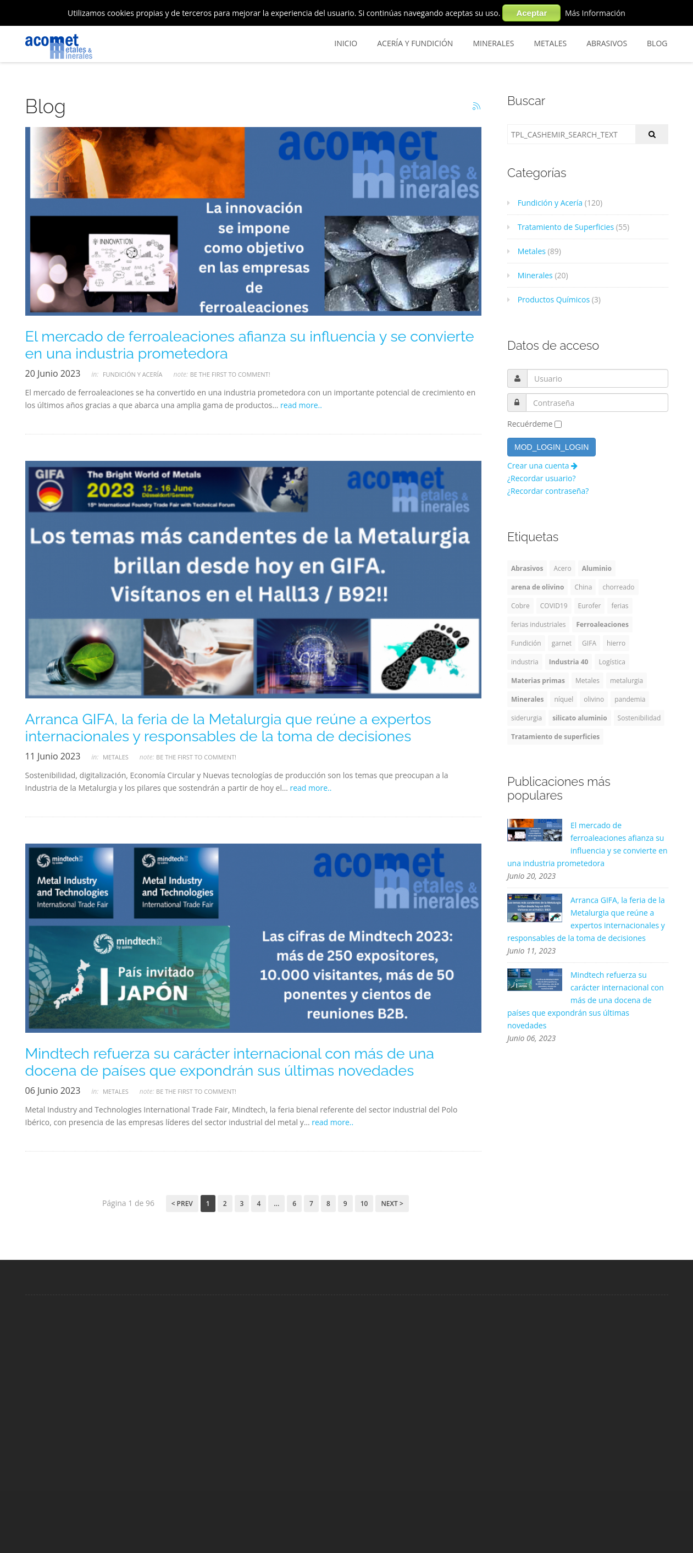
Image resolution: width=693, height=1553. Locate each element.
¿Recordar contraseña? (548, 491)
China (583, 587)
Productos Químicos (548, 299)
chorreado (618, 587)
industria (525, 662)
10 (364, 1203)
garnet (562, 643)
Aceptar (531, 13)
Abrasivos (606, 43)
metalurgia (626, 680)
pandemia (629, 699)
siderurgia (526, 718)
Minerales (493, 43)
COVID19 (554, 605)
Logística (611, 662)
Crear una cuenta (542, 465)
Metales (550, 43)
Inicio (345, 43)
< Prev (182, 1203)
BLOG (657, 43)
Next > (392, 1203)
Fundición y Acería (133, 374)
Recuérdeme (530, 423)
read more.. (301, 405)
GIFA (589, 643)
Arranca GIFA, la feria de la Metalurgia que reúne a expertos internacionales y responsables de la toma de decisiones (228, 728)
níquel (563, 699)
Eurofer (589, 605)
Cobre (520, 605)
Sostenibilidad (639, 718)
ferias (619, 605)
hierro (616, 643)
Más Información (595, 13)
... (276, 1203)
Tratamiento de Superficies (560, 227)
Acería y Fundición (415, 43)
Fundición (526, 643)
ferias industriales (538, 624)
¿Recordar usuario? (541, 478)
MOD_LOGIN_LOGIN (551, 447)
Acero (562, 568)
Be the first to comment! (230, 374)
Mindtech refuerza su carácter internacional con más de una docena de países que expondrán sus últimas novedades (230, 1062)
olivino (594, 699)
